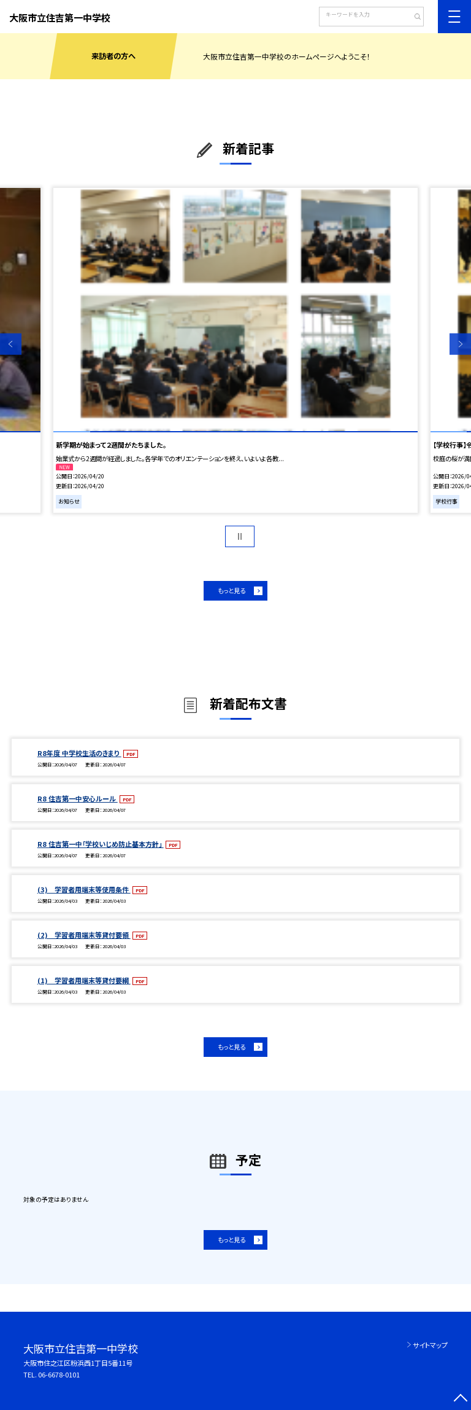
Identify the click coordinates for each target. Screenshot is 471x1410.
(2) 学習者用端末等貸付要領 (84, 935)
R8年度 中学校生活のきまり (79, 753)
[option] (235, 350)
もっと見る (231, 590)
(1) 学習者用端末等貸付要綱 (84, 980)
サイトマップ (430, 1345)
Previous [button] (10, 344)
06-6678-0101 (59, 1374)
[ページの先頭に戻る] (460, 1399)
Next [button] (460, 344)
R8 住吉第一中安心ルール (77, 798)
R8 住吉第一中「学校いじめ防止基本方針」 (100, 844)
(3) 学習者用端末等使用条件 (84, 889)
